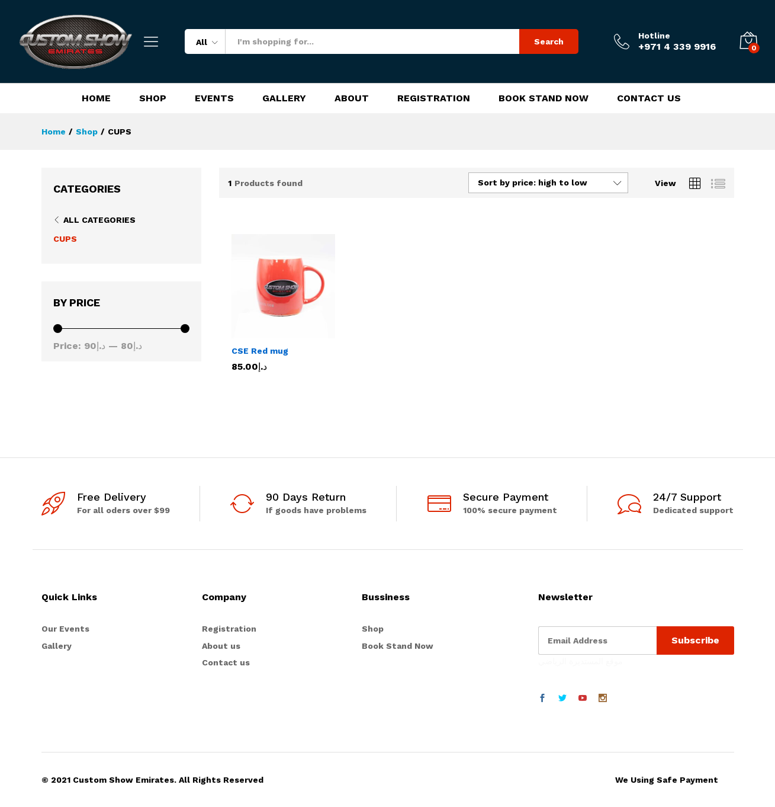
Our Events (65, 628)
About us (221, 646)
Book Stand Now (544, 98)
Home (96, 98)
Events (214, 98)
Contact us (226, 662)
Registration (433, 98)
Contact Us (649, 98)
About (352, 98)
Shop (152, 98)
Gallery (284, 98)
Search (549, 41)
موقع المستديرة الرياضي (580, 661)
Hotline (654, 35)
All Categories (99, 220)
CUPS (65, 239)
